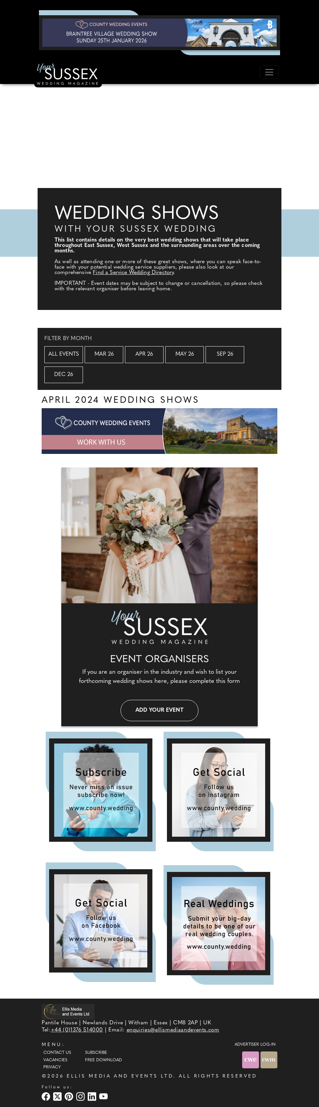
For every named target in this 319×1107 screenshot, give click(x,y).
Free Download (103, 1060)
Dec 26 (63, 374)
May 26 (184, 354)
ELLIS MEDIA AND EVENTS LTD (120, 1076)
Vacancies (55, 1060)
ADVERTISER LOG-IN (255, 1045)
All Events (63, 354)
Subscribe (96, 1053)
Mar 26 (104, 354)
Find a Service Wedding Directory (133, 272)
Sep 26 (225, 354)
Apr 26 (144, 354)
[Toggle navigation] (269, 72)
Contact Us (57, 1053)
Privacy (52, 1067)
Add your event (159, 710)
